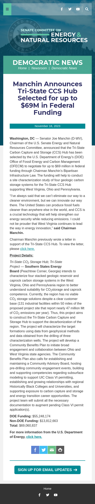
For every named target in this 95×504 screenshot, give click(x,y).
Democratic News (48, 62)
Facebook (35, 450)
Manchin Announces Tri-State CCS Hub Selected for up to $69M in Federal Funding (47, 98)
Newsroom (39, 68)
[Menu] (7, 9)
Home (22, 68)
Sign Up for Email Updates (47, 469)
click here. (27, 248)
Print (60, 450)
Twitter (43, 450)
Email (52, 450)
